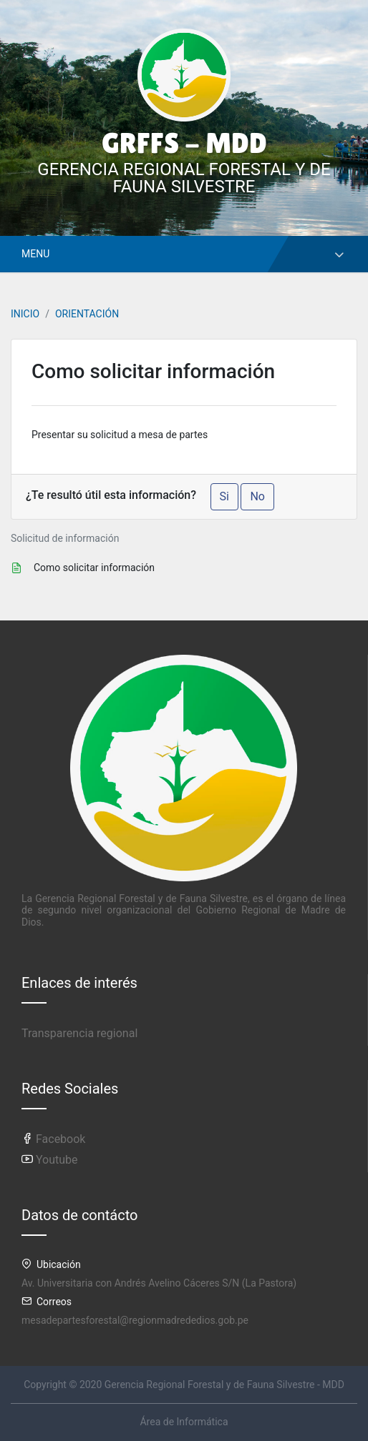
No (257, 496)
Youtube (49, 1160)
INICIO (25, 314)
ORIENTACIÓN (87, 314)
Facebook (53, 1139)
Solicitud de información (65, 538)
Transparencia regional (79, 1033)
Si (224, 496)
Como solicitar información (94, 567)
